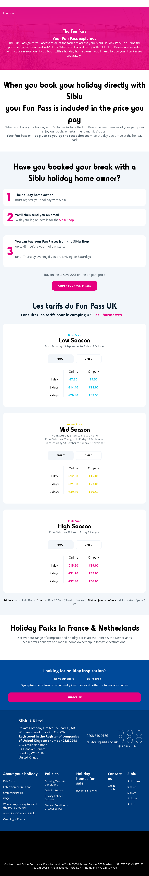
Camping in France (14, 819)
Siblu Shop (66, 220)
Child (88, 358)
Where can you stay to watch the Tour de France (20, 805)
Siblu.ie (131, 787)
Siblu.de (132, 798)
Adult (61, 358)
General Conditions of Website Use (56, 806)
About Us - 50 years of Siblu (19, 813)
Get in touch (111, 787)
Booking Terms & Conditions (55, 782)
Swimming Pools (13, 793)
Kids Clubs (9, 781)
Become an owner (87, 790)
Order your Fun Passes (74, 285)
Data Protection (54, 790)
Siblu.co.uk (133, 781)
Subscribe (75, 697)
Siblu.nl (131, 804)
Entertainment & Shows (17, 787)
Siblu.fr (131, 793)
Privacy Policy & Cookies (54, 797)
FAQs (6, 798)
